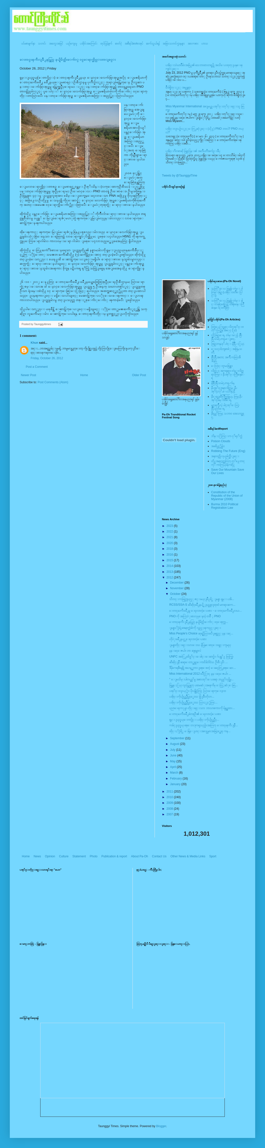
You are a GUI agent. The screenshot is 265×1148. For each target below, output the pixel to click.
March (174, 772)
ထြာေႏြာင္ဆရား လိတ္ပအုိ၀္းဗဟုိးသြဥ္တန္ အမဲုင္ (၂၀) (227, 328)
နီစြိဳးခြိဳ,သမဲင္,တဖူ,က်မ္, (223, 383)
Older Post (139, 375)
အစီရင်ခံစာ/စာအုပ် (134, 43)
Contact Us (159, 856)
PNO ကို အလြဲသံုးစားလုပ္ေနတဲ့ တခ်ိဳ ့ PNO (195, 616)
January (175, 784)
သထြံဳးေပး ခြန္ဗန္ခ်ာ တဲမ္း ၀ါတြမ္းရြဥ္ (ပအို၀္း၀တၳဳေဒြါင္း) (227, 292)
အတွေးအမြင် (56, 43)
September (177, 738)
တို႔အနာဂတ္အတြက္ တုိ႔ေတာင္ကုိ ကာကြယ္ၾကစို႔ (228, 462)
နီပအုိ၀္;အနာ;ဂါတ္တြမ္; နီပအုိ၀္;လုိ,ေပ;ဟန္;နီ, (224, 389)
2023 (170, 526)
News (37, 856)
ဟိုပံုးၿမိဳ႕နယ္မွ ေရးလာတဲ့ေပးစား (188, 639)
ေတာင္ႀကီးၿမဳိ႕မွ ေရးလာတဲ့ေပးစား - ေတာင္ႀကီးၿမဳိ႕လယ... (205, 610)
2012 (170, 577)
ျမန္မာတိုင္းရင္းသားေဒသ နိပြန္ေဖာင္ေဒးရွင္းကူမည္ (200, 645)
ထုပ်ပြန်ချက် (106, 43)
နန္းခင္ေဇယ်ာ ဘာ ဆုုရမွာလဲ (185, 650)
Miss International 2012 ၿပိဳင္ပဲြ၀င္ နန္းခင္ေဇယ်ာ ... (200, 673)
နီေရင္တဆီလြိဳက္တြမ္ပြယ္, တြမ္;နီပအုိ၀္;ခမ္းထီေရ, (226, 398)
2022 (170, 531)
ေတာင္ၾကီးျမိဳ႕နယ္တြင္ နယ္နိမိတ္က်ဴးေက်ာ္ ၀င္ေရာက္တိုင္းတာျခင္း (68, 59)
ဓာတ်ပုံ (118, 43)
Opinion (50, 856)
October (175, 594)
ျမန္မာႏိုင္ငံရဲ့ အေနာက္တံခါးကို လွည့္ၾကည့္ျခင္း (195, 627)
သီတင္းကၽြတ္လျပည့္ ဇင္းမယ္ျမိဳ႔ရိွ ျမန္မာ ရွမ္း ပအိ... (201, 599)
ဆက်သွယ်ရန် (153, 43)
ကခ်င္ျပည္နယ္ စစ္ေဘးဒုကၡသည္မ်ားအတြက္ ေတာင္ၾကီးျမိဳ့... (203, 725)
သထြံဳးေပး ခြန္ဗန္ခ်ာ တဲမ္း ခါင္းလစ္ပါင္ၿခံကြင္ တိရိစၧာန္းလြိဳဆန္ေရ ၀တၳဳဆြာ (227, 304)
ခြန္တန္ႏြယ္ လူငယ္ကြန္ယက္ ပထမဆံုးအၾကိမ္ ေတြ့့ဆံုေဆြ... (203, 685)
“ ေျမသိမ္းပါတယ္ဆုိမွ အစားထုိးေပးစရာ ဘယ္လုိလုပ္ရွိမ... (201, 679)
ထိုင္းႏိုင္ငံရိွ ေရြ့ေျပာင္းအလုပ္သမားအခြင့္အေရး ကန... (199, 731)
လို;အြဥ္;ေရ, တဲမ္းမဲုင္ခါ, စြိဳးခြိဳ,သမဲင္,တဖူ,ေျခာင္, (226, 336)
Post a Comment (37, 367)
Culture (63, 856)
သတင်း (42, 43)
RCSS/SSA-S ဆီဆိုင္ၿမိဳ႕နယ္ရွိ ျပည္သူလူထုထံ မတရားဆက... (202, 604)
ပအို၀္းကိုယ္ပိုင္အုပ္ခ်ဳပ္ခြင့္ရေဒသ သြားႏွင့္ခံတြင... (193, 702)
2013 (170, 572)
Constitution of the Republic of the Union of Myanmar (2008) (227, 496)
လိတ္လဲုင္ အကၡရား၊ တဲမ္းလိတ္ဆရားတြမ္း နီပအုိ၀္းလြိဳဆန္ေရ (227, 374)
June (173, 755)
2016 (170, 554)
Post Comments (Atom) (53, 382)
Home (84, 375)
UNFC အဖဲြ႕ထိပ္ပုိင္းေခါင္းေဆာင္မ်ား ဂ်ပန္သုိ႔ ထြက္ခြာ (201, 656)
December (177, 582)
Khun (34, 342)
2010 (170, 797)
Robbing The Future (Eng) (228, 451)
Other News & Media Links (188, 856)
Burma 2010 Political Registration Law (224, 506)
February (176, 778)
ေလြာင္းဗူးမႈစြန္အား (222, 366)
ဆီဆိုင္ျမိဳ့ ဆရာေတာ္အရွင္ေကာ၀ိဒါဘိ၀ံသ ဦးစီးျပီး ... (198, 662)
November (177, 588)
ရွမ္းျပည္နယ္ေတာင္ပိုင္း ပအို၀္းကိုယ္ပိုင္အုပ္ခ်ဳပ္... (194, 719)
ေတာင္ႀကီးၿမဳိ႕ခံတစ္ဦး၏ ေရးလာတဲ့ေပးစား (195, 714)
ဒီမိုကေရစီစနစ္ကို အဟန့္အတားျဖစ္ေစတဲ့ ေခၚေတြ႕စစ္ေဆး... (202, 668)
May (173, 761)
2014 (170, 566)
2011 (170, 791)
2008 (170, 808)
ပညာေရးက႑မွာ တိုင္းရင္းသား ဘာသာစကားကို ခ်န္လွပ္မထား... (202, 708)
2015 (170, 560)
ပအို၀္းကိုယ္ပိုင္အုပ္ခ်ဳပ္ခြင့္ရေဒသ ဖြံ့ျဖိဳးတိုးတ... (191, 696)
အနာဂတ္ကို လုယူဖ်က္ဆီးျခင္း (225, 456)
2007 (170, 814)
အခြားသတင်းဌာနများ (174, 43)
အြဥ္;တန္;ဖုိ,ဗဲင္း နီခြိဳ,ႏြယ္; (228, 343)
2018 (170, 548)
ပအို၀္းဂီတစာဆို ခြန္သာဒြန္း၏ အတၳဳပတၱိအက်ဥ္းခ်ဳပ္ (193, 151)
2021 (170, 537)
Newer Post (28, 375)
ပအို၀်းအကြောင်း (88, 43)
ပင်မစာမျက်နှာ (28, 43)
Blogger (161, 1126)
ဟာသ (204, 43)
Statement (79, 856)
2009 (170, 803)
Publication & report (114, 856)
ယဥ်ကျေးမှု (71, 43)
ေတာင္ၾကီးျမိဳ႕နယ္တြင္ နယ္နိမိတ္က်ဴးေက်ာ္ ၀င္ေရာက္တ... (198, 622)
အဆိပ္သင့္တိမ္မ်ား (218, 446)
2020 (170, 543)
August (175, 744)
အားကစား (193, 43)
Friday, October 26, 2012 (47, 358)
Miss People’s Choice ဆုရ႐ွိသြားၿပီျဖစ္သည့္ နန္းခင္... (201, 633)
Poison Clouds (220, 441)
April (173, 767)
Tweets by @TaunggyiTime (179, 175)
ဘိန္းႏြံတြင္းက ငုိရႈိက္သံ (226, 436)
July (173, 750)
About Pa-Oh (139, 856)
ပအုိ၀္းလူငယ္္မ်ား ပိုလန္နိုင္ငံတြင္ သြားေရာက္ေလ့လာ (197, 691)
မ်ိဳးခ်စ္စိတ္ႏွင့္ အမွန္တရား (178, 87)
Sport (212, 856)
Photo (93, 856)
